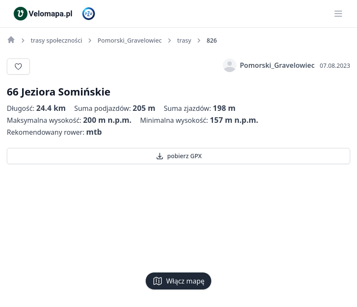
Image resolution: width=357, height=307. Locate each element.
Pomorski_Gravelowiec (268, 65)
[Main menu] (338, 13)
